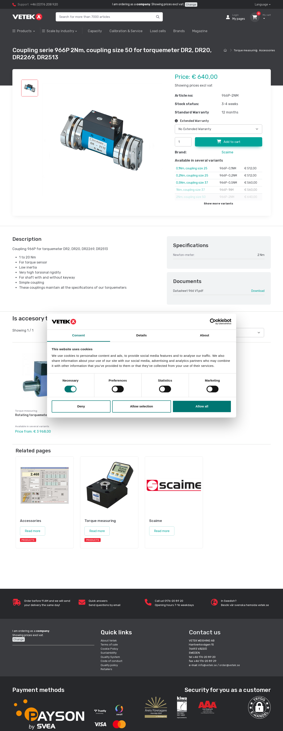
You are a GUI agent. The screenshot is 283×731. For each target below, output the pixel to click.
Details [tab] (141, 335)
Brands (179, 31)
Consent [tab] (78, 335)
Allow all (202, 406)
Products (22, 31)
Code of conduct (111, 661)
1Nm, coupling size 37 (190, 190)
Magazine (199, 31)
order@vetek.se (229, 665)
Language (261, 4)
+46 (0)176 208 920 (44, 4)
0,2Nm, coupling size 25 (192, 175)
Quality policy (109, 665)
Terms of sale (109, 644)
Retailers (106, 669)
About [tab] (204, 335)
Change (191, 4)
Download (258, 291)
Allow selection (141, 406)
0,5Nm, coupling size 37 (192, 182)
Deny (81, 406)
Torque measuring (245, 50)
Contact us (205, 632)
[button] (259, 707)
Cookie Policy (109, 648)
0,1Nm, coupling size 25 (191, 168)
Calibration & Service (125, 31)
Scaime (227, 152)
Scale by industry (58, 31)
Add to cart (228, 142)
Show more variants (218, 203)
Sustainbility (109, 652)
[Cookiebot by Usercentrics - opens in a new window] (213, 321)
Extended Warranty (192, 121)
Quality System (110, 657)
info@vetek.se (207, 665)
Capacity (95, 31)
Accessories (267, 50)
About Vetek (109, 640)
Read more (32, 531)
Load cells (158, 31)
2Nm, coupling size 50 (191, 197)
